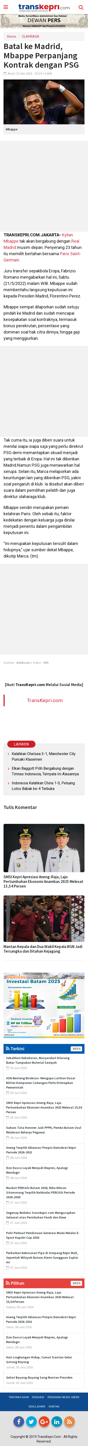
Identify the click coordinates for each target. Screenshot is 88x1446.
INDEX (76, 1048)
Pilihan (15, 1283)
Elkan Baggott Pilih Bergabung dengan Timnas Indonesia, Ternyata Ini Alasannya (45, 771)
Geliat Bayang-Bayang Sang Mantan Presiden (39, 1377)
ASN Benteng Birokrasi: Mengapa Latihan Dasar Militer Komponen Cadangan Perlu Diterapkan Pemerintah (40, 1082)
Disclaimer (37, 1406)
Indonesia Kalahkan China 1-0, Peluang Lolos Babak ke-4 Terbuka (43, 786)
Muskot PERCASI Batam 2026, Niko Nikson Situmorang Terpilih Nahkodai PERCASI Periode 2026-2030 (40, 1192)
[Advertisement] (44, 186)
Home (11, 36)
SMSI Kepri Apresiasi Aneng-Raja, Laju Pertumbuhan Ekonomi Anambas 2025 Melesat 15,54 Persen (43, 881)
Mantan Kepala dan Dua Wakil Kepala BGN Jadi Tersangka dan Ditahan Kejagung (43, 949)
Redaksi (38, 1397)
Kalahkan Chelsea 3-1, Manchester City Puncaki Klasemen (44, 757)
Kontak (54, 1406)
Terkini (15, 1048)
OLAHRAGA (30, 36)
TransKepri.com (45, 700)
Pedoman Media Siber (64, 1397)
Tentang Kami (19, 1397)
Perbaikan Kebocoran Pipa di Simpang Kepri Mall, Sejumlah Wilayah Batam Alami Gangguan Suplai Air (42, 1257)
